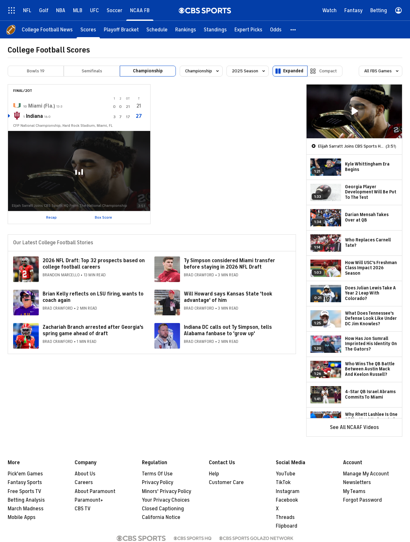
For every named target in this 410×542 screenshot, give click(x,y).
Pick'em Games (25, 474)
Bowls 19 (36, 71)
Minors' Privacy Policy (166, 491)
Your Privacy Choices (166, 500)
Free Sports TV (24, 491)
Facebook (287, 500)
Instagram (287, 491)
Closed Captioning (163, 509)
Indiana (34, 116)
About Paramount (95, 491)
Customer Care (226, 482)
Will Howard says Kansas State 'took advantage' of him (228, 297)
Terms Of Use (157, 474)
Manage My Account (366, 474)
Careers (84, 482)
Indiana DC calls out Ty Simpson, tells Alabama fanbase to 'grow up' (228, 330)
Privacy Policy (157, 482)
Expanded (293, 71)
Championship (148, 71)
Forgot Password (362, 500)
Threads (285, 517)
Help (214, 474)
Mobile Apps (22, 517)
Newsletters (357, 482)
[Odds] (275, 29)
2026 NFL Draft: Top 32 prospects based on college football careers (94, 263)
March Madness (26, 509)
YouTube (285, 474)
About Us (85, 474)
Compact (328, 71)
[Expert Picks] (248, 29)
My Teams (354, 491)
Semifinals (92, 71)
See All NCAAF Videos (354, 427)
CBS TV (83, 509)
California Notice (161, 517)
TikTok (283, 482)
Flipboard (286, 526)
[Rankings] (185, 29)
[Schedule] (157, 29)
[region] (354, 111)
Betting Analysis (26, 500)
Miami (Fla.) (41, 106)
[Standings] (215, 29)
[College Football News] (47, 29)
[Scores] (88, 29)
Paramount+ (89, 500)
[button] (293, 29)
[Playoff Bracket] (121, 29)
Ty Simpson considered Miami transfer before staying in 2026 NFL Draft (229, 263)
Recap (51, 217)
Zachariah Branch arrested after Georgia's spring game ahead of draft (93, 330)
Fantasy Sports (25, 482)
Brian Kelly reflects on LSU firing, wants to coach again (93, 297)
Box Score (103, 217)
